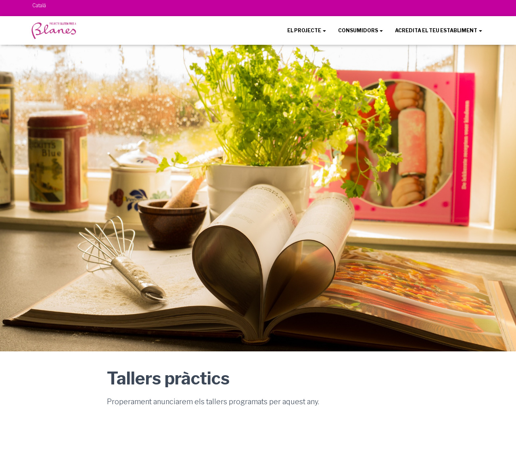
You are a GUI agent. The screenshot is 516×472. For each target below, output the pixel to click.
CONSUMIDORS (360, 30)
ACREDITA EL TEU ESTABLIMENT (438, 30)
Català (39, 5)
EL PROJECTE (306, 30)
